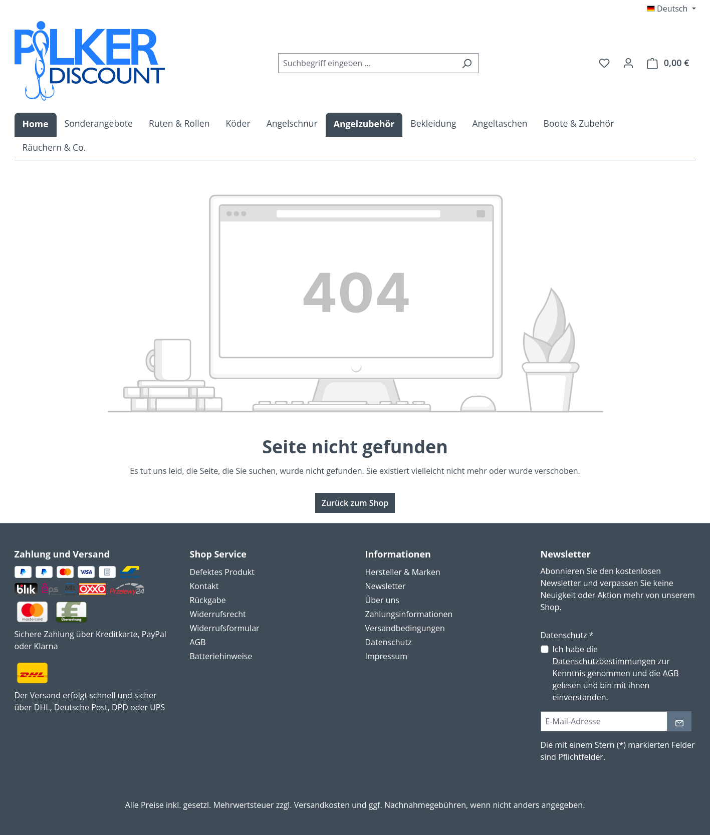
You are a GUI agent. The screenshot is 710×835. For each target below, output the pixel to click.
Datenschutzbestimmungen (604, 661)
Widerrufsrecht (218, 614)
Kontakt (204, 586)
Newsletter (385, 586)
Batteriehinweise (221, 656)
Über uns (382, 600)
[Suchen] (467, 63)
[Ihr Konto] (628, 63)
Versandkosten (322, 804)
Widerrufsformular (225, 628)
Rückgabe (208, 600)
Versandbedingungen (405, 628)
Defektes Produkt (222, 572)
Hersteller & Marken (402, 572)
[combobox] (366, 63)
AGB (198, 642)
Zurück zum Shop (355, 502)
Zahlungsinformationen (409, 614)
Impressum (386, 656)
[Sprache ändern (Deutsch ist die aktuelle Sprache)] (671, 8)
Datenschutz (388, 642)
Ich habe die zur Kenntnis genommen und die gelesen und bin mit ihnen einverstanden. (616, 673)
